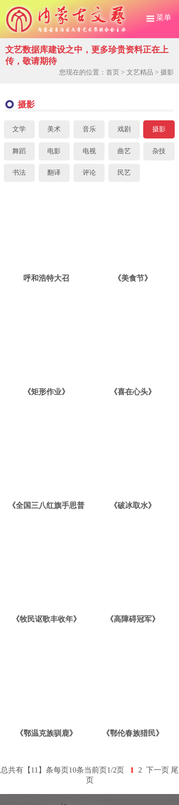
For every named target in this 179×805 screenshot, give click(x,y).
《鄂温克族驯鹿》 (46, 733)
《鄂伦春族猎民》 (132, 733)
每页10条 (68, 770)
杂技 (159, 151)
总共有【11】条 (26, 770)
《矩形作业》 (46, 392)
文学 (19, 129)
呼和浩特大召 (46, 278)
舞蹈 (19, 151)
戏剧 (124, 129)
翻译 (54, 172)
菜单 (159, 17)
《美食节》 (133, 278)
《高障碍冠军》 (132, 619)
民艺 (124, 172)
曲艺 (124, 151)
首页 (112, 72)
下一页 (157, 770)
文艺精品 (139, 72)
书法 (19, 172)
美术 (54, 129)
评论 (89, 172)
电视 (89, 151)
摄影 (167, 72)
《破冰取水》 (133, 505)
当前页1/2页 (104, 770)
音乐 (89, 129)
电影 (54, 151)
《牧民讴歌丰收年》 (46, 619)
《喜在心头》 (133, 392)
